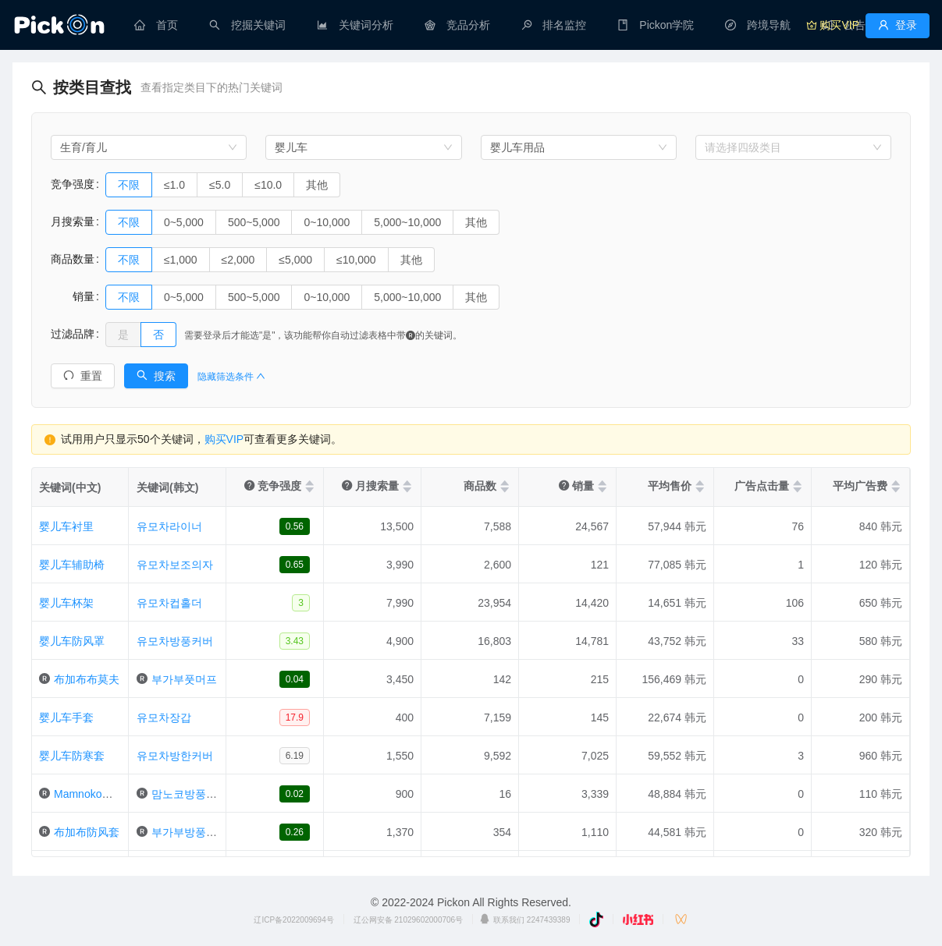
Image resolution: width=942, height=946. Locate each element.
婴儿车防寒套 (72, 755)
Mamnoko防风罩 (94, 794)
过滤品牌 (72, 334)
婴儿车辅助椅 (72, 564)
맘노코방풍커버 (189, 794)
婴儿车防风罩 (72, 641)
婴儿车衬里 (66, 526)
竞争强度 (72, 184)
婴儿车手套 (66, 717)
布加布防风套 (86, 832)
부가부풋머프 (184, 679)
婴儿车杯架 (66, 603)
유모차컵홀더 (169, 603)
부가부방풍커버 (189, 832)
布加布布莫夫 (86, 679)
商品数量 (72, 259)
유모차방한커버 (175, 755)
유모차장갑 (164, 717)
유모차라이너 (169, 526)
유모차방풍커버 (175, 641)
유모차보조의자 (175, 564)
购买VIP (224, 439)
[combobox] (149, 147)
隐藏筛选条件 (231, 376)
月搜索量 (72, 221)
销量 (72, 296)
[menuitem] (156, 25)
